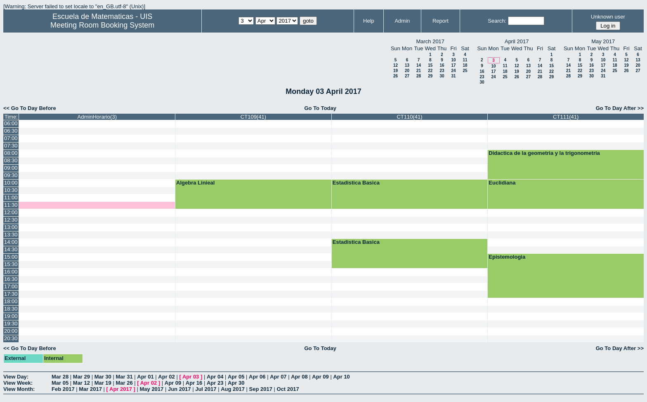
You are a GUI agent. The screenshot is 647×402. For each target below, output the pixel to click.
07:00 (11, 138)
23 (441, 70)
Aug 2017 (233, 389)
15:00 (11, 257)
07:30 (11, 146)
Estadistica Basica (356, 183)
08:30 (11, 160)
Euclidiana (502, 183)
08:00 (11, 153)
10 (453, 60)
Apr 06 (257, 377)
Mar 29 (81, 377)
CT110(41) (409, 117)
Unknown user (608, 17)
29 (430, 76)
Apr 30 (236, 383)
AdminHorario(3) (97, 117)
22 (430, 70)
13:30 (11, 234)
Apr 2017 (120, 389)
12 (395, 65)
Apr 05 (236, 377)
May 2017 (151, 389)
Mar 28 (60, 377)
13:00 (11, 227)
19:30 (11, 323)
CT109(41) (253, 117)
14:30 (11, 249)
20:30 (11, 338)
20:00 (11, 331)
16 (441, 65)
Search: (497, 21)
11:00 (11, 197)
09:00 (11, 168)
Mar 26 (124, 383)
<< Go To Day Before (29, 108)
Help (368, 21)
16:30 (11, 279)
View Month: (19, 389)
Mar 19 (102, 383)
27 (407, 76)
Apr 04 (215, 377)
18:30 (11, 309)
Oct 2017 (288, 389)
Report (440, 21)
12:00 (11, 212)
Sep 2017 (260, 389)
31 (453, 76)
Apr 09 (320, 377)
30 (441, 76)
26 (395, 76)
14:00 (11, 242)
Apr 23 (215, 383)
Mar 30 (102, 377)
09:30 (11, 175)
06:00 (11, 123)
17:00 (11, 286)
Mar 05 (60, 383)
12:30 (11, 220)
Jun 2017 (179, 389)
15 (430, 65)
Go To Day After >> (620, 108)
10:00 (11, 183)
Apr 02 (166, 377)
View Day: (15, 377)
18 (465, 65)
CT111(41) (566, 117)
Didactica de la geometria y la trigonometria (544, 153)
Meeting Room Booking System (102, 25)
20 (407, 70)
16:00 (11, 272)
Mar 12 (81, 383)
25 (465, 70)
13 (407, 65)
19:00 (11, 316)
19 (395, 70)
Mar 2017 (90, 389)
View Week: (18, 383)
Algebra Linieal (195, 183)
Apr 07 (278, 377)
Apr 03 (190, 377)
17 (453, 65)
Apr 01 (145, 377)
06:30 (11, 131)
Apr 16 (194, 383)
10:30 (11, 190)
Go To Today (320, 108)
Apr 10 (341, 377)
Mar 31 (124, 377)
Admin (402, 21)
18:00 (11, 301)
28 (418, 76)
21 (418, 70)
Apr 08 (299, 377)
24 (453, 70)
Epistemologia (507, 257)
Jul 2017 (205, 389)
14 (418, 65)
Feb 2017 (63, 389)
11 (465, 60)
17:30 (11, 294)
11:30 (11, 205)
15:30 (11, 264)
